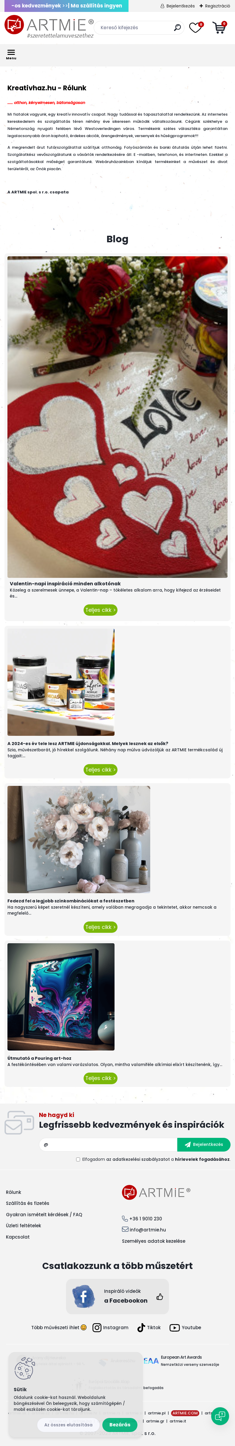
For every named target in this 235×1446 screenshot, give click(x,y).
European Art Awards (181, 1357)
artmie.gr (155, 1421)
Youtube (185, 1328)
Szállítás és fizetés (27, 1203)
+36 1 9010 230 (145, 1219)
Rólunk (13, 1192)
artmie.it (178, 1421)
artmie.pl (157, 1413)
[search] (177, 30)
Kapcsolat (18, 1237)
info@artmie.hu (148, 1230)
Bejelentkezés (181, 6)
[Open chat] (220, 1416)
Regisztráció (217, 6)
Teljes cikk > (100, 610)
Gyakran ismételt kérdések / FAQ (44, 1214)
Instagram (111, 1327)
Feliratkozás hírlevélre (135, 1122)
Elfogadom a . (156, 1159)
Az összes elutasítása (68, 1425)
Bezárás (119, 1424)
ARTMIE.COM (185, 1413)
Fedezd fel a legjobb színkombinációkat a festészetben (70, 901)
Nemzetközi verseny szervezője (190, 1364)
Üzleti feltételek (23, 1225)
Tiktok (149, 1327)
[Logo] (49, 27)
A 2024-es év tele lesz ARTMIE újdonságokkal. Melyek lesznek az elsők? (87, 744)
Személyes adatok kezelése (153, 1241)
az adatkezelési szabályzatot (138, 1159)
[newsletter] (204, 1144)
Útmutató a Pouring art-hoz (39, 1058)
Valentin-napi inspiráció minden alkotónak (65, 583)
